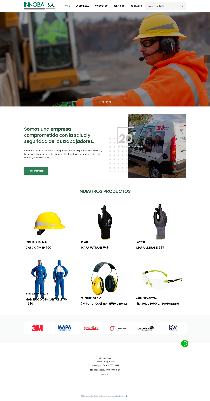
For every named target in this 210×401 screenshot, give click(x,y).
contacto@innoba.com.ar (107, 369)
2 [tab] (103, 102)
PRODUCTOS (101, 6)
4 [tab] (110, 102)
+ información (36, 171)
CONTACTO (136, 6)
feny (127, 396)
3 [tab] (107, 102)
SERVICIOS (119, 6)
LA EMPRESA (82, 6)
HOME (67, 6)
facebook (105, 374)
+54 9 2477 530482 (110, 365)
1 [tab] (100, 102)
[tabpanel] (105, 59)
